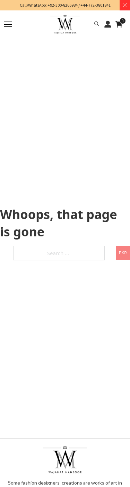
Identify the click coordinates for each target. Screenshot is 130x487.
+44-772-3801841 (95, 5)
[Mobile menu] (8, 24)
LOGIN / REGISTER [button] (107, 24)
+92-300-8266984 (62, 5)
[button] (96, 24)
